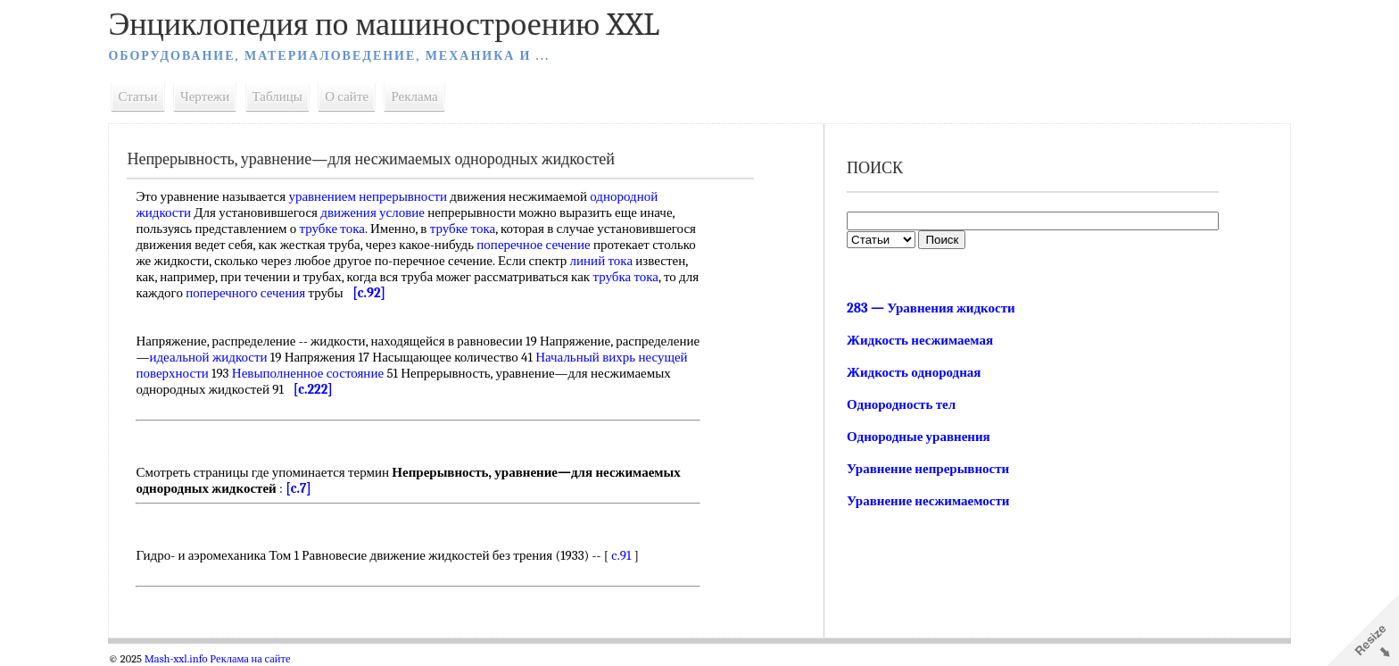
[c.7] (310, 488)
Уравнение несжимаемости (926, 501)
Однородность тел (899, 404)
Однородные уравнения (917, 437)
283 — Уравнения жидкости (929, 308)
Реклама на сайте (261, 659)
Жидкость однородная (912, 372)
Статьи (149, 96)
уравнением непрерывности (379, 196)
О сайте (358, 96)
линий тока (219, 277)
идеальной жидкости (303, 357)
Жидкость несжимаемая (918, 340)
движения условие (384, 212)
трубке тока (343, 229)
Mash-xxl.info (187, 659)
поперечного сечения (484, 293)
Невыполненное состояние (407, 373)
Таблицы (288, 96)
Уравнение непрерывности (926, 469)
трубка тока (299, 293)
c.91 (632, 555)
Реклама (425, 96)
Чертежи (216, 96)
